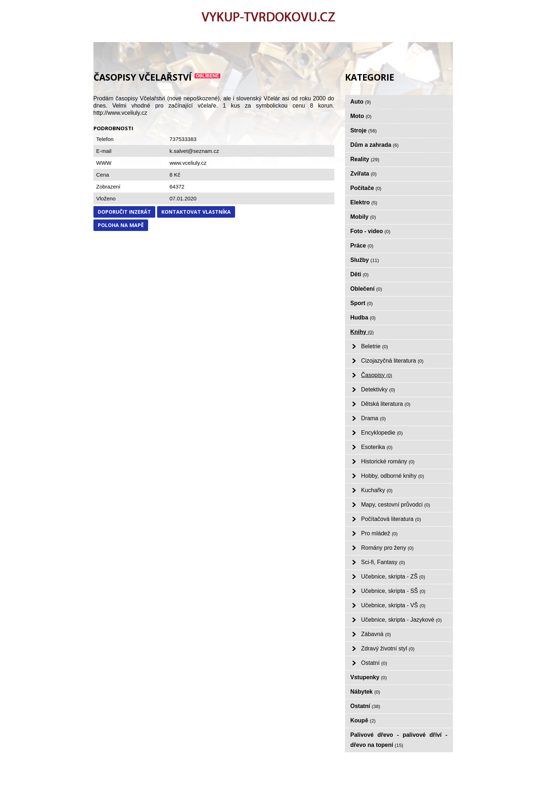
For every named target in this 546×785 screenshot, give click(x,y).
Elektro (363, 202)
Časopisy (377, 375)
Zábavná (376, 634)
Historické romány (388, 461)
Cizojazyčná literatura (392, 361)
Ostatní (374, 663)
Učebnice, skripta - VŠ (393, 605)
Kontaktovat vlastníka (196, 211)
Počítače (366, 188)
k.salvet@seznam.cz (194, 151)
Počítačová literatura (391, 519)
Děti (359, 274)
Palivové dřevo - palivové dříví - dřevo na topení (399, 740)
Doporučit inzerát (124, 211)
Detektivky (378, 389)
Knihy (362, 332)
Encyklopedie (382, 433)
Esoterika (377, 447)
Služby (364, 260)
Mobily (363, 217)
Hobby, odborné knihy (392, 476)
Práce (361, 245)
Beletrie (374, 346)
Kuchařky (377, 490)
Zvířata (363, 174)
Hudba (363, 317)
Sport (361, 303)
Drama (373, 418)
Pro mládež (379, 533)
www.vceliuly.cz (188, 163)
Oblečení (366, 289)
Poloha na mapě (121, 225)
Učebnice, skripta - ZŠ (393, 576)
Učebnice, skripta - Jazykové (401, 620)
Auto (360, 102)
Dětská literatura (385, 404)
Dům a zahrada (374, 145)
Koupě (363, 720)
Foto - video (370, 231)
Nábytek (365, 692)
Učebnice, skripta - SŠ (393, 591)
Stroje (363, 130)
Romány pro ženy (387, 548)
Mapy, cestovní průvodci (395, 505)
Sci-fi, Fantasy (383, 562)
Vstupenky (368, 677)
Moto (361, 116)
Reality (365, 159)
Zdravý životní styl (388, 648)
